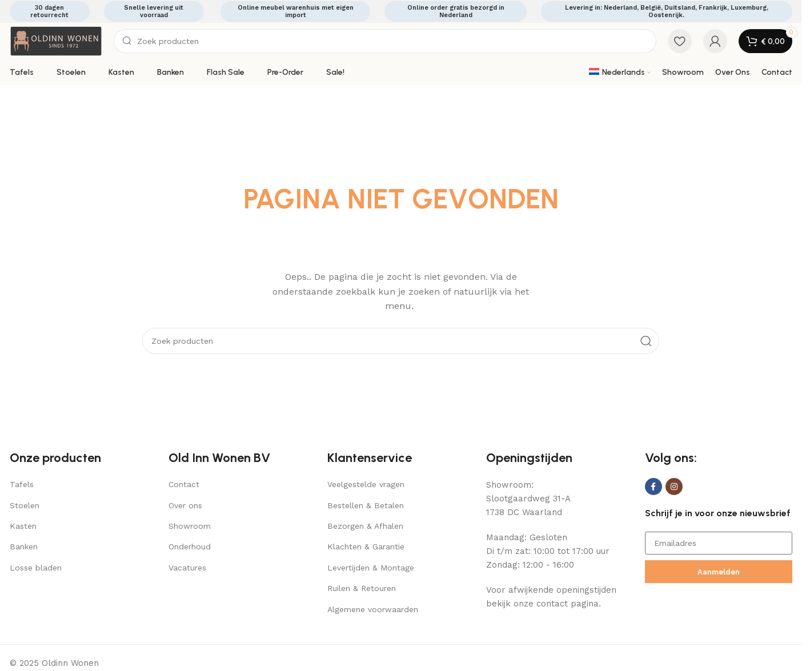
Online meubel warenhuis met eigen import (296, 11)
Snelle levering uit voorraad (153, 11)
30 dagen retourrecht (49, 11)
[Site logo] (56, 40)
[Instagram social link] (674, 486)
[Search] (385, 41)
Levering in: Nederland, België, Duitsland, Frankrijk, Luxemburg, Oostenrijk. (666, 11)
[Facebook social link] (653, 486)
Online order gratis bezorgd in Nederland (455, 11)
